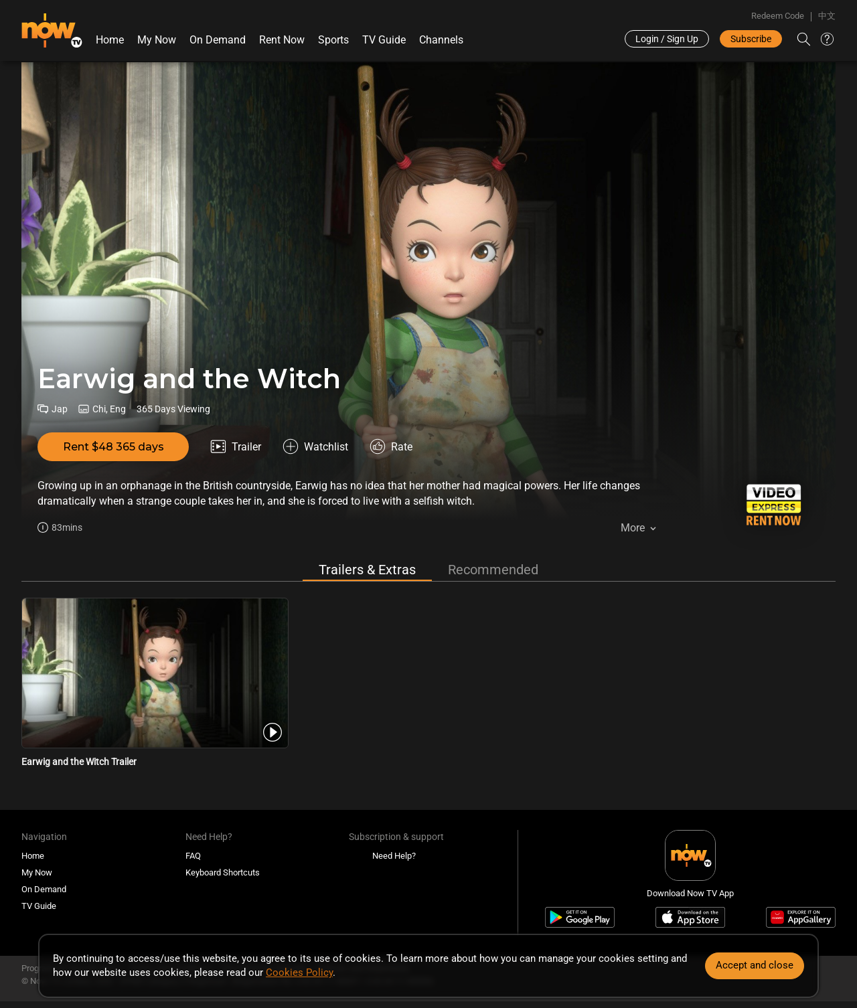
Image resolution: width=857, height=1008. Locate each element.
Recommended (493, 570)
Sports (333, 39)
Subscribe (750, 38)
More (633, 527)
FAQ (193, 856)
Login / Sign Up (666, 38)
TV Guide (384, 39)
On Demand (217, 39)
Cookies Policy (299, 973)
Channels (441, 39)
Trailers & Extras (367, 570)
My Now (156, 39)
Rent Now (282, 39)
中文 (827, 16)
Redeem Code (777, 16)
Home (110, 39)
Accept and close (754, 965)
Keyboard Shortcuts (222, 872)
